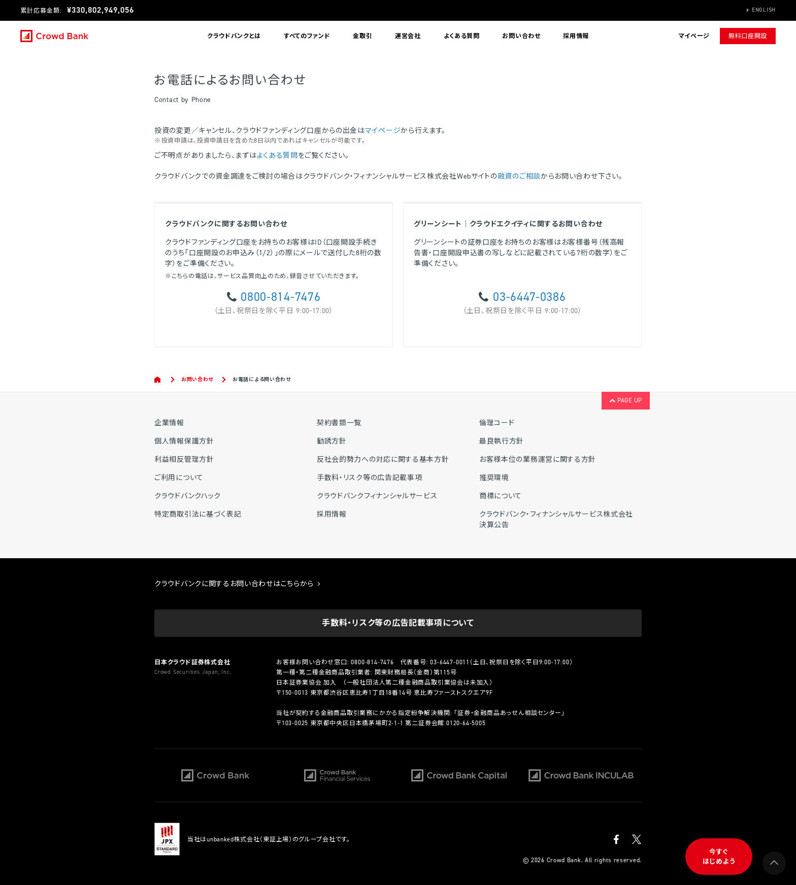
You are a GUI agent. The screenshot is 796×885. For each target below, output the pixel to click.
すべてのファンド (307, 36)
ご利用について (179, 478)
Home (158, 380)
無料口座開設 (747, 36)
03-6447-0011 (450, 662)
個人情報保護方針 (184, 441)
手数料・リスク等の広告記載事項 (369, 478)
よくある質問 (462, 36)
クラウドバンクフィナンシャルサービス (377, 496)
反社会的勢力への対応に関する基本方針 (383, 459)
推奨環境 (494, 478)
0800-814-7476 (280, 297)
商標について (500, 496)
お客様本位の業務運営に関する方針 (537, 459)
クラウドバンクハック (187, 496)
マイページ (383, 130)
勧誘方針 (332, 441)
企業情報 (169, 423)
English (764, 10)
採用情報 (576, 36)
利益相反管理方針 (184, 459)
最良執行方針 (501, 441)
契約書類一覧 (339, 423)
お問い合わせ (521, 36)
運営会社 (408, 36)
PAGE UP (625, 400)
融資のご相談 (519, 176)
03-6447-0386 (529, 297)
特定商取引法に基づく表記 (197, 514)
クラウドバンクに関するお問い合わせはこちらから (237, 584)
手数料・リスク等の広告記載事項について (398, 623)
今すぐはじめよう (719, 856)
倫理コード (497, 423)
